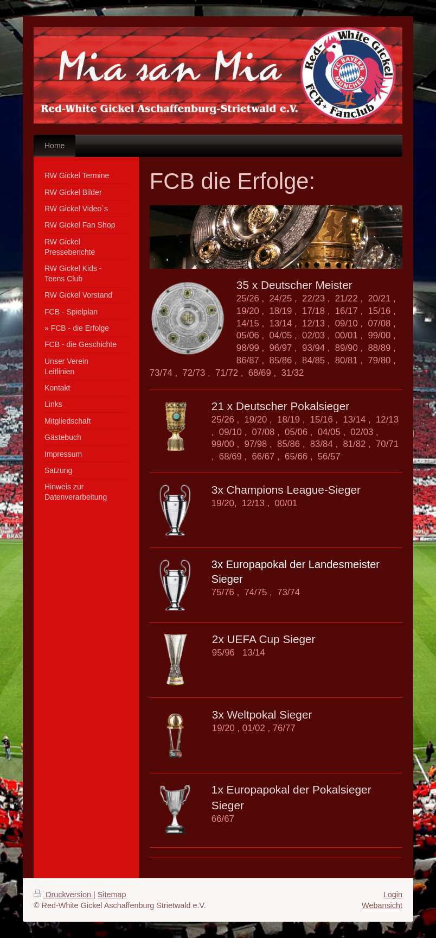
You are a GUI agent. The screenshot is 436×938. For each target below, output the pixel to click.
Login (392, 894)
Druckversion (63, 894)
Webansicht (382, 905)
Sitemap (112, 894)
